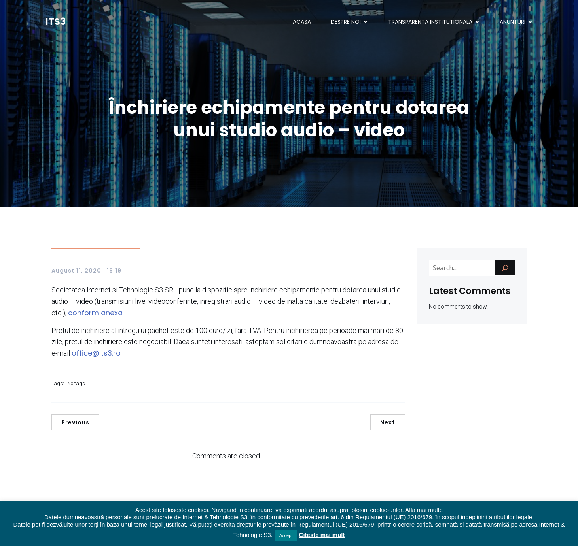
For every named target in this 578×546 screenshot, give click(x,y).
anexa (111, 313)
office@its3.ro (96, 353)
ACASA (302, 22)
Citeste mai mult (322, 534)
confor (80, 313)
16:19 (114, 271)
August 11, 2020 (76, 271)
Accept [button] (286, 535)
